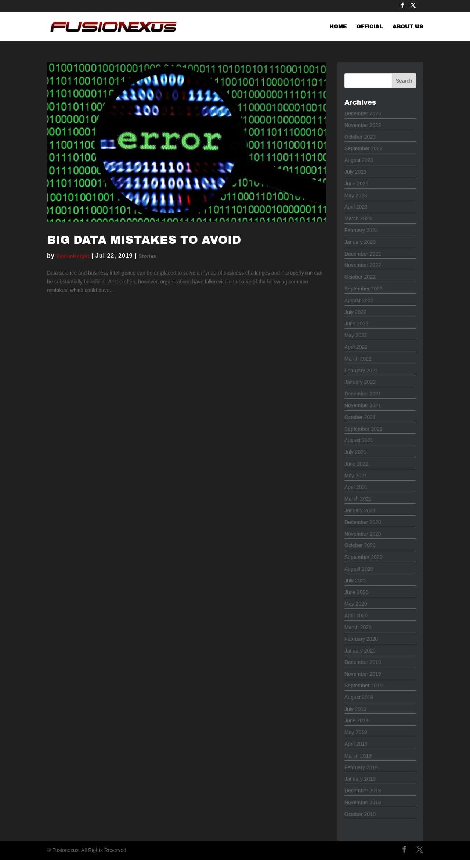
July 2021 (355, 452)
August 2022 (358, 300)
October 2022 (360, 277)
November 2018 (362, 802)
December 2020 (362, 522)
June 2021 (356, 464)
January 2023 (360, 242)
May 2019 (355, 732)
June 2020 (356, 592)
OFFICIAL (370, 26)
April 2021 (356, 487)
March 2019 (358, 756)
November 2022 (362, 265)
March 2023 (358, 218)
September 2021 (363, 429)
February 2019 (361, 767)
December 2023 (362, 113)
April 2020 (356, 615)
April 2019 (356, 744)
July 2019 (355, 709)
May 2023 (355, 195)
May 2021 (355, 475)
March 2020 (358, 627)
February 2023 (361, 230)
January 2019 (360, 779)
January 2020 (360, 651)
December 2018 (362, 791)
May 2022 (355, 335)
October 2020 (360, 545)
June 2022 (356, 323)
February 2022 (361, 370)
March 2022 (358, 359)
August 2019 (358, 697)
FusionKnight (73, 256)
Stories (147, 256)
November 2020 (362, 534)
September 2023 (363, 148)
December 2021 (362, 394)
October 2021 (360, 417)
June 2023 (356, 184)
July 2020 (355, 580)
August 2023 (358, 160)
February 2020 (361, 639)
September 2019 (363, 686)
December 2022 (362, 254)
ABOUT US (408, 26)
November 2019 (362, 674)
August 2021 (358, 440)
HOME (338, 26)
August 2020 (358, 569)
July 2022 (355, 312)
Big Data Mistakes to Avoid (144, 240)
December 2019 (362, 662)
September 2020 (363, 557)
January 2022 (360, 382)
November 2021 (362, 405)
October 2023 (360, 137)
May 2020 (355, 604)
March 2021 (358, 499)
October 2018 (360, 814)
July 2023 (355, 172)
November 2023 (362, 125)
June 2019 (356, 720)
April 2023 (356, 207)
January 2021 (360, 510)
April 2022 (356, 347)
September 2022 (363, 289)
